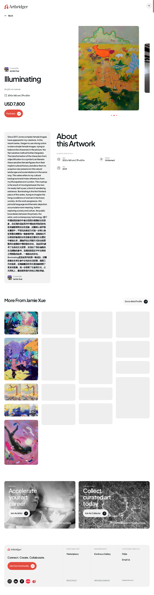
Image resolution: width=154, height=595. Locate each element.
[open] (149, 6)
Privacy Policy (71, 580)
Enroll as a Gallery (102, 553)
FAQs (68, 522)
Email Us (126, 559)
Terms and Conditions (101, 580)
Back (8, 15)
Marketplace (72, 553)
